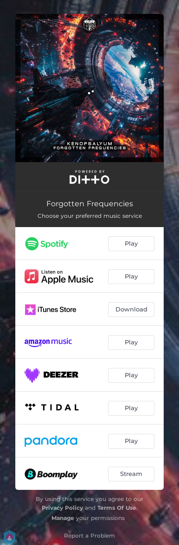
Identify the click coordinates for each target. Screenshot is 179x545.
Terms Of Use (116, 507)
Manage (62, 517)
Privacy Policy (62, 507)
